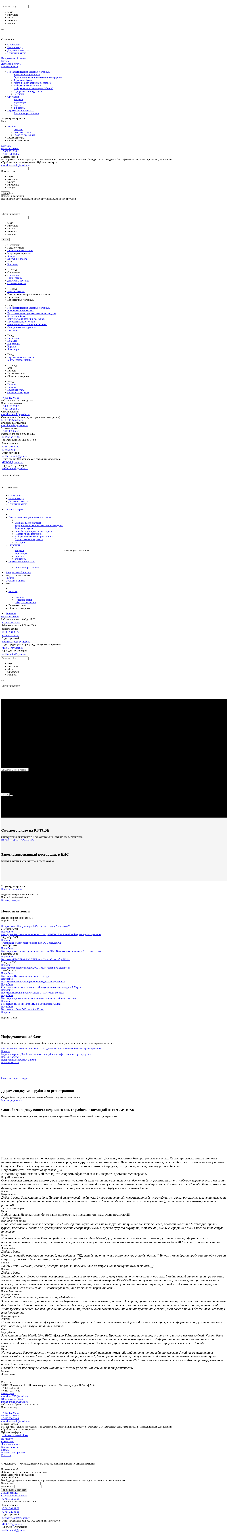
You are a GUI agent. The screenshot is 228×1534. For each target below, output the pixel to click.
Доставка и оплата (11, 63)
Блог (3, 121)
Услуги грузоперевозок (13, 118)
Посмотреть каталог (11, 889)
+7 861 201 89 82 (10, 151)
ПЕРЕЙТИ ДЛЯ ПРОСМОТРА (17, 839)
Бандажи (18, 99)
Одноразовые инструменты (28, 91)
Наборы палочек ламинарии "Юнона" (33, 88)
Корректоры (20, 102)
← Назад (12, 269)
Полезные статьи (22, 132)
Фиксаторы (19, 107)
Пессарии (19, 94)
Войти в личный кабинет (14, 1490)
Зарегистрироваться (11, 1100)
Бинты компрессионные (26, 113)
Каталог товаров (9, 66)
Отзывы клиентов (16, 53)
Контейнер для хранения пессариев (32, 83)
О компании (7, 39)
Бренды (5, 61)
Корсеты (18, 105)
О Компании (7, 1441)
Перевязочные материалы (20, 110)
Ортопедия (13, 96)
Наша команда (15, 47)
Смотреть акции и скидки (14, 1078)
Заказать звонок (9, 156)
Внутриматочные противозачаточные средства (38, 77)
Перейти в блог (9, 920)
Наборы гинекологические (27, 85)
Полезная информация (13, 1452)
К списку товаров (10, 900)
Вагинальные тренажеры (27, 74)
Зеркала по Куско (23, 80)
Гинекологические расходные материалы (28, 71)
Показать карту (9, 1407)
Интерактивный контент (14, 58)
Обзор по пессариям (24, 135)
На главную (7, 1438)
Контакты (6, 145)
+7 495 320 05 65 (10, 154)
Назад (10, 305)
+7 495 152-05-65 (10, 148)
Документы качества (18, 50)
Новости (11, 126)
